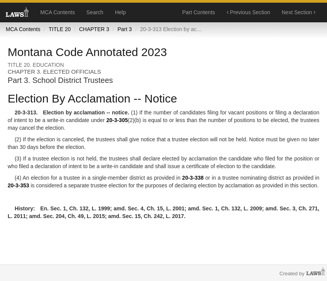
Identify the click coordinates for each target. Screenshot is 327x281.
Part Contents (198, 12)
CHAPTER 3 (94, 29)
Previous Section (248, 12)
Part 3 (124, 29)
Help (120, 12)
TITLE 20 (60, 29)
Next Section (298, 12)
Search (94, 12)
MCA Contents (57, 12)
